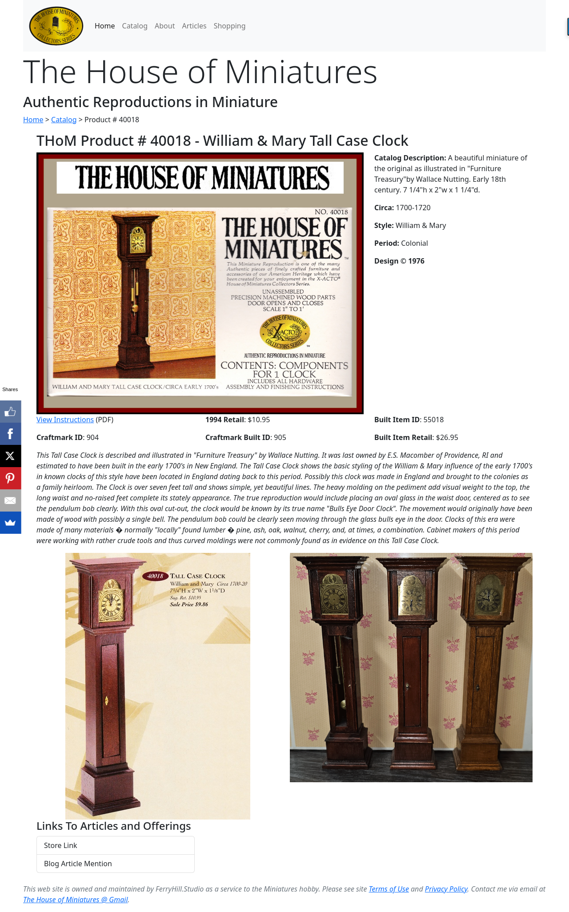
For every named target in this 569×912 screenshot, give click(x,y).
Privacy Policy (446, 889)
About (165, 26)
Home (105, 26)
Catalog (135, 26)
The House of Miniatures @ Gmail (75, 899)
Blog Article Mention (78, 863)
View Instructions (65, 419)
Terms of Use (389, 889)
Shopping (230, 26)
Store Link (60, 845)
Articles (194, 26)
